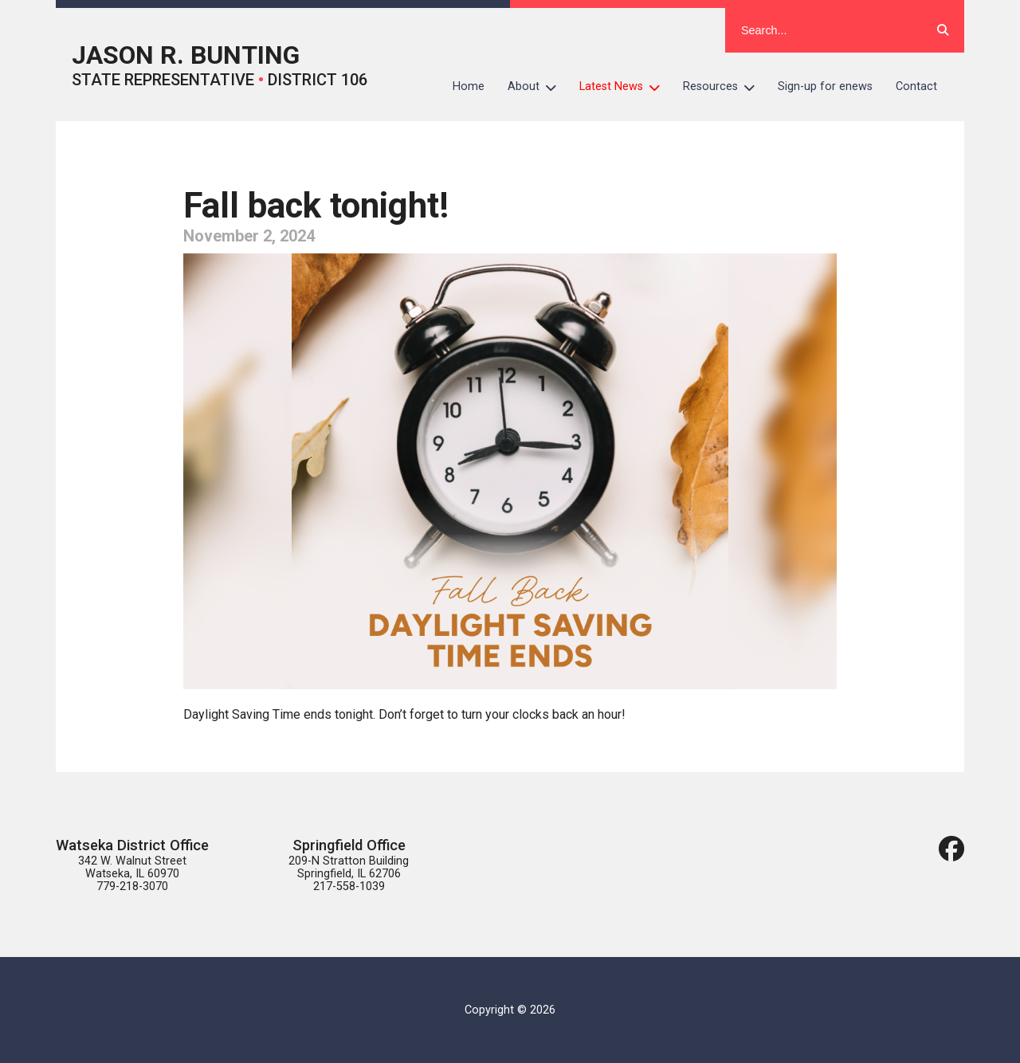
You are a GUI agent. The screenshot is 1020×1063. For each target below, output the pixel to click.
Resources (725, 87)
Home (468, 86)
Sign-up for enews (825, 86)
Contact (916, 86)
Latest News (625, 87)
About (538, 87)
